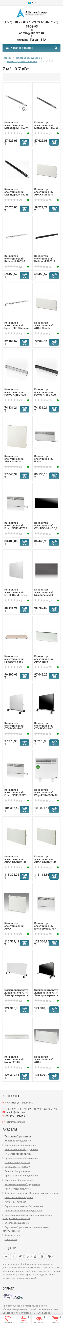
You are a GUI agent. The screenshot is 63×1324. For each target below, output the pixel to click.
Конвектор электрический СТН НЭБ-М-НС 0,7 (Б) (16, 593)
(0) (13, 133)
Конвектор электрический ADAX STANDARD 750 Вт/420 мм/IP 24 (15, 862)
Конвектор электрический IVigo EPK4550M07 (45, 792)
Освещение (11, 1239)
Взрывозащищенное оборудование (24, 1206)
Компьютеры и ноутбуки (18, 1188)
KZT (32, 2)
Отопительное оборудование (20, 1145)
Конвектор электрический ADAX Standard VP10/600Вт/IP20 (45, 193)
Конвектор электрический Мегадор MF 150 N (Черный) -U (16, 193)
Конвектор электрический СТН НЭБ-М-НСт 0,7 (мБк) (14, 727)
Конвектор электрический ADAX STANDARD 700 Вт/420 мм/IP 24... (45, 862)
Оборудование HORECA (17, 1166)
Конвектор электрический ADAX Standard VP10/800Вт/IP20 (45, 326)
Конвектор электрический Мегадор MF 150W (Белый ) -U (16, 126)
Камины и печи (13, 1235)
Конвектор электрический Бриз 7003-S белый (16, 325)
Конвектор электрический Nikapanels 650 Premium (43, 593)
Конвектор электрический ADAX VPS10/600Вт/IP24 (16, 927)
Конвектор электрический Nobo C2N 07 (14, 1059)
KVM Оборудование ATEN (18, 1153)
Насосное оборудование (18, 1140)
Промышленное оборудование (21, 1158)
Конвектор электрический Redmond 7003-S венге (44, 260)
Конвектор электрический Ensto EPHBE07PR (15, 792)
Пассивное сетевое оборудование (23, 1210)
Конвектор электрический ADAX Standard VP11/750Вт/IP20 (15, 460)
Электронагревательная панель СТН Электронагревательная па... (16, 994)
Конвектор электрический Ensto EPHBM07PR (15, 525)
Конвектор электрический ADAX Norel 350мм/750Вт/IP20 (46, 660)
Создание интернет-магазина (19, 1312)
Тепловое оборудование (18, 1136)
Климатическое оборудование (21, 1149)
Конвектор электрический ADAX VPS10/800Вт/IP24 (45, 1060)
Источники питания (15, 1201)
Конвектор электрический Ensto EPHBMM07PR (43, 460)
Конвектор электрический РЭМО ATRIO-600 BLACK (45, 393)
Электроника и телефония (19, 1197)
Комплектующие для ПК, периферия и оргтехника (32, 1193)
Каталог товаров (19, 47)
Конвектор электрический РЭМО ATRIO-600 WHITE (15, 393)
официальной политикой (16, 1271)
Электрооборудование (17, 1222)
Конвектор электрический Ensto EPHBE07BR (45, 926)
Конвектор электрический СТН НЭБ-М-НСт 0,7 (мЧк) (44, 727)
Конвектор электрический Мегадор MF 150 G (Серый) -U (46, 126)
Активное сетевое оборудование (22, 1184)
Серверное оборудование (19, 1180)
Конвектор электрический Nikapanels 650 (14, 659)
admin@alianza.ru (16, 1121)
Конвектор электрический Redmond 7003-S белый (14, 260)
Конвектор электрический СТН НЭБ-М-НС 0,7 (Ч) (45, 526)
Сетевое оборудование (17, 1162)
